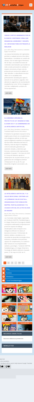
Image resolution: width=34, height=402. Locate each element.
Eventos (10, 215)
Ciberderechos (25, 129)
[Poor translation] (7, 366)
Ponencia (15, 215)
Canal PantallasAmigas (12, 280)
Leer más (9, 93)
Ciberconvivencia (18, 49)
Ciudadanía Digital (9, 131)
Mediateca (7, 276)
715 (19, 263)
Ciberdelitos (17, 129)
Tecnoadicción (12, 51)
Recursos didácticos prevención (13, 338)
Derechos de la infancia (20, 131)
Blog (12, 49)
